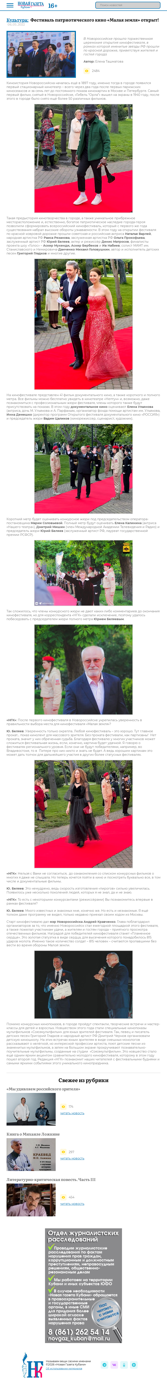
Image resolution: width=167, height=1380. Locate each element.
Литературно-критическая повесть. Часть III (51, 1179)
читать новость (72, 1113)
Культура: (17, 19)
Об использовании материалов (64, 1368)
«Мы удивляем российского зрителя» (43, 1089)
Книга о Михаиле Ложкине (33, 1134)
